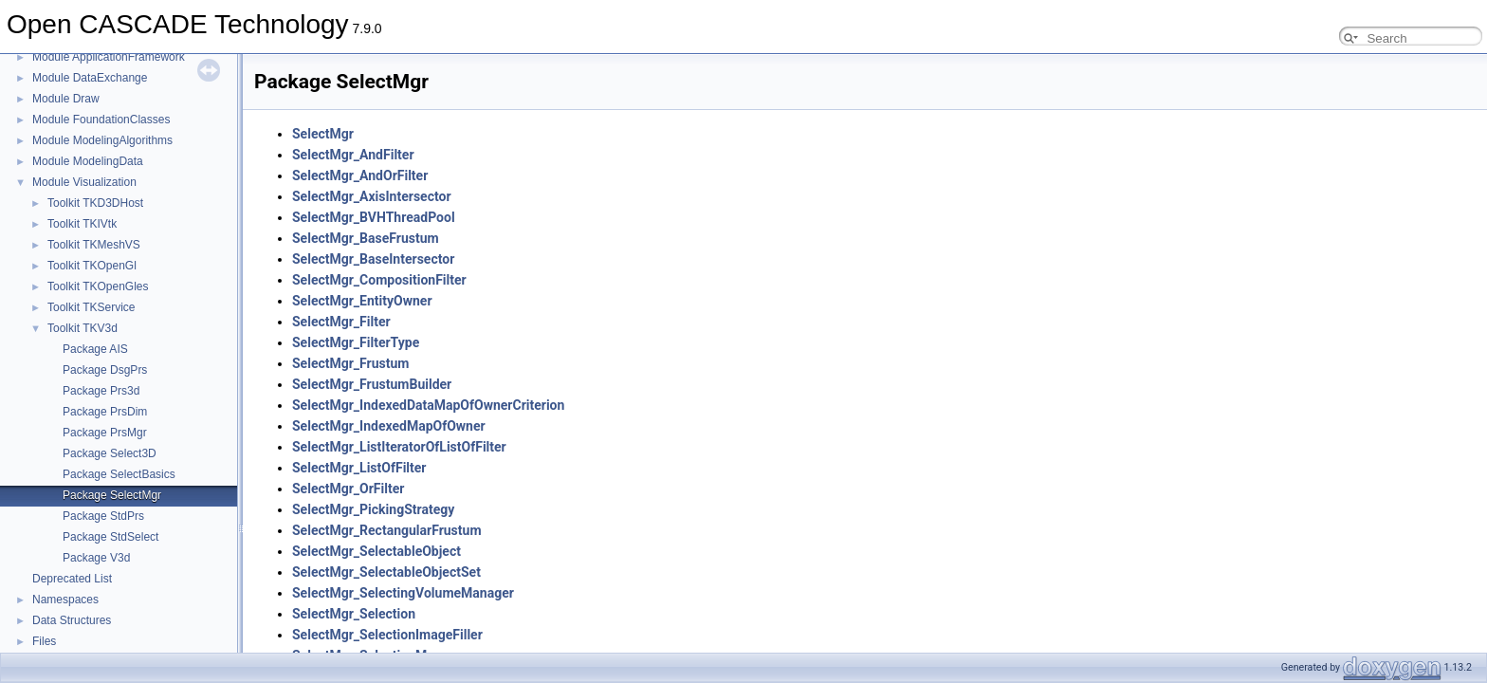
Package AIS (95, 349)
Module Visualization (84, 182)
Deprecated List (72, 578)
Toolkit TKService (91, 307)
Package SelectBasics (119, 474)
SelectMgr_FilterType (355, 342)
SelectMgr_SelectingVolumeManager (403, 592)
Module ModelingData (87, 161)
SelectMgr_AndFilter (353, 154)
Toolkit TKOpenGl (92, 265)
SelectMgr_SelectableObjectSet (386, 572)
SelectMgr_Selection (353, 613)
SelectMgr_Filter (341, 321)
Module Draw (66, 98)
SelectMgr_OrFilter (348, 488)
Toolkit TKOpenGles (98, 286)
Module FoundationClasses (101, 119)
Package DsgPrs (105, 370)
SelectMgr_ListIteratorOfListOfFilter (399, 446)
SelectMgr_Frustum (350, 363)
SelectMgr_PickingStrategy (373, 509)
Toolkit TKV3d (82, 328)
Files (44, 641)
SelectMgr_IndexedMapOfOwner (389, 426)
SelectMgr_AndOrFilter (360, 175)
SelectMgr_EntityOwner (362, 300)
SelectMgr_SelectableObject (376, 551)
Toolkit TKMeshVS (93, 244)
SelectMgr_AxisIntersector (371, 196)
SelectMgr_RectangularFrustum (387, 530)
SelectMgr (323, 133)
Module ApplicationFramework (108, 57)
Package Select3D (109, 453)
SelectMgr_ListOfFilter (359, 467)
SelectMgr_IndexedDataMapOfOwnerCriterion (428, 405)
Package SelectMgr (112, 495)
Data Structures (71, 620)
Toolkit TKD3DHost (95, 203)
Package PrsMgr (105, 432)
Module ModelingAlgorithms (102, 140)
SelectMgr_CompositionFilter (379, 279)
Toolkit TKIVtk (82, 224)
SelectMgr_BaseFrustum (365, 238)
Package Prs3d (101, 390)
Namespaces (65, 599)
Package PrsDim (105, 411)
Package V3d (96, 557)
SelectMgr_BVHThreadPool (373, 217)
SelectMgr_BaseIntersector (373, 259)
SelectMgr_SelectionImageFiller (387, 634)
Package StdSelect (110, 537)
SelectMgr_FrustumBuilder (371, 384)
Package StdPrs (103, 516)
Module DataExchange (89, 77)
